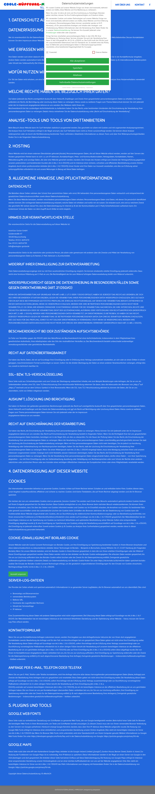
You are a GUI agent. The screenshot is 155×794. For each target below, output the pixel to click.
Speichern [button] (77, 68)
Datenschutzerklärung (62, 30)
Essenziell (51, 52)
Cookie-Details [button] (66, 87)
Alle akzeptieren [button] (77, 60)
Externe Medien (99, 52)
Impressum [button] (89, 87)
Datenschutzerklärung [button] (78, 87)
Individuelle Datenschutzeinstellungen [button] (77, 82)
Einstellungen (51, 33)
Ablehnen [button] (77, 75)
